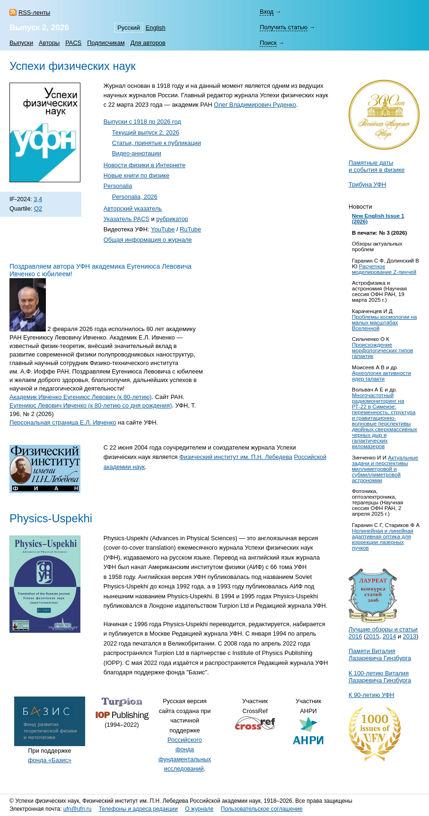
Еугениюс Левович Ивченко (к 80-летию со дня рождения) (90, 405)
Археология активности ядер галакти (381, 376)
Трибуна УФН (367, 184)
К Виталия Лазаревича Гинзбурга (380, 677)
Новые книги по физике (136, 175)
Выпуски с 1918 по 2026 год (142, 121)
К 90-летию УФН (371, 694)
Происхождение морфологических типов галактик (382, 350)
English (156, 27)
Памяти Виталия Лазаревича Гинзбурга (380, 654)
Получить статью (283, 27)
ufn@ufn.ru (77, 809)
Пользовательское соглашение (262, 809)
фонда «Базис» (49, 760)
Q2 (38, 208)
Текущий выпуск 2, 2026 (145, 132)
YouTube (163, 229)
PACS (73, 42)
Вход (266, 11)
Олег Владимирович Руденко (255, 104)
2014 (389, 636)
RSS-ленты (34, 12)
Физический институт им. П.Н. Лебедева (235, 456)
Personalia (118, 185)
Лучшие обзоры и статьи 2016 (383, 629)
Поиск (268, 42)
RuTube (190, 229)
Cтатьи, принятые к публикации (156, 142)
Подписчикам (105, 42)
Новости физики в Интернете (144, 165)
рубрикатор (172, 218)
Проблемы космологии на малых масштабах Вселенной (384, 322)
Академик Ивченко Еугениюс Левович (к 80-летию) (80, 396)
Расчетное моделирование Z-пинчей (384, 269)
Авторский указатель (133, 208)
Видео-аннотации (136, 153)
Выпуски (21, 42)
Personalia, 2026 (135, 196)
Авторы (49, 42)
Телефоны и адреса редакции (138, 809)
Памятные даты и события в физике (376, 166)
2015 (372, 636)
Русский (128, 27)
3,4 (38, 199)
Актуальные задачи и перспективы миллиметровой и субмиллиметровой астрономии (385, 469)
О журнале (199, 809)
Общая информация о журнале (148, 239)
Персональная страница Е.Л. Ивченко (62, 422)
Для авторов (148, 42)
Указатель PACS (126, 218)
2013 (409, 636)
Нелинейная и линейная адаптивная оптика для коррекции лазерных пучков (382, 539)
